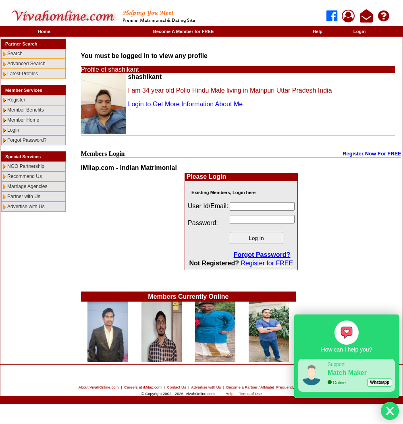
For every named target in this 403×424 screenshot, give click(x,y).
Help (317, 31)
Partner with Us (23, 196)
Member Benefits (25, 110)
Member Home (23, 120)
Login (359, 31)
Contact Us (176, 387)
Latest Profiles (22, 74)
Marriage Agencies (27, 186)
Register (16, 100)
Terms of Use (250, 393)
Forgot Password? (26, 140)
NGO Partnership (25, 166)
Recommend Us (24, 176)
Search (15, 53)
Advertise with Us (26, 206)
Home (44, 31)
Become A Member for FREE (183, 31)
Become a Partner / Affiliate (249, 387)
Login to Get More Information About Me (185, 104)
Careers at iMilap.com (143, 387)
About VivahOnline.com (99, 387)
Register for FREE (267, 263)
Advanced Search (26, 63)
